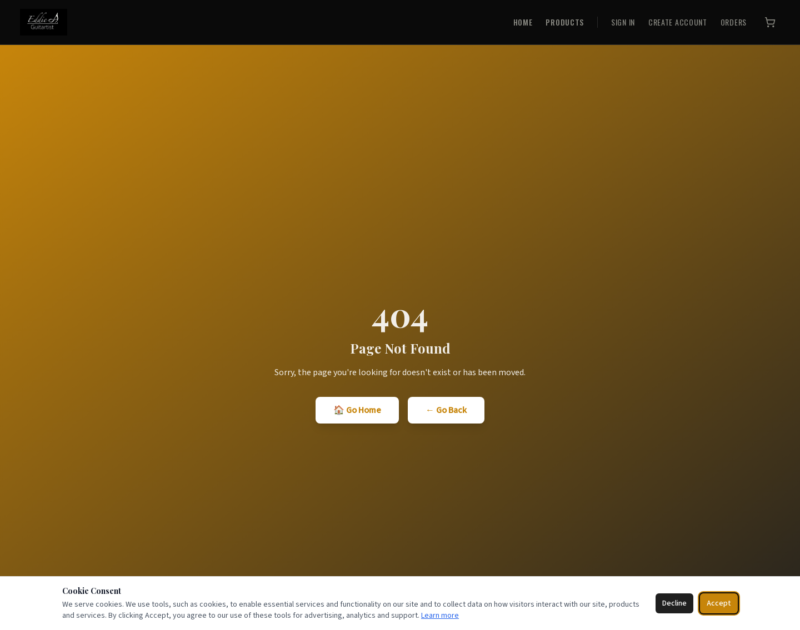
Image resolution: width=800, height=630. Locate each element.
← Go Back (446, 410)
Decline (674, 603)
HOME (523, 22)
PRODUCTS (565, 22)
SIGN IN (623, 22)
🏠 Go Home (357, 410)
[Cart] (770, 22)
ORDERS (734, 22)
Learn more (440, 615)
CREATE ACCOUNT (677, 22)
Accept (719, 603)
